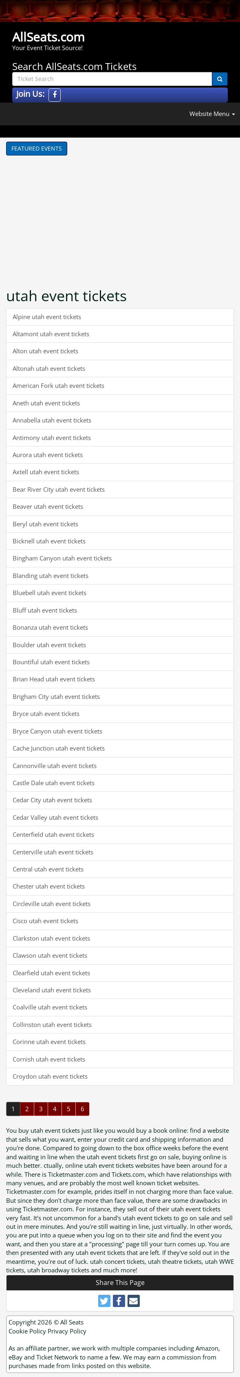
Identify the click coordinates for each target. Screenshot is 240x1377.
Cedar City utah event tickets (52, 800)
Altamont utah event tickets (51, 334)
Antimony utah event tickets (52, 437)
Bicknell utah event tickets (49, 541)
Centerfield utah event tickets (53, 834)
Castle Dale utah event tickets (54, 783)
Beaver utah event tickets (48, 506)
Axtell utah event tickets (46, 472)
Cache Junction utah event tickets (59, 748)
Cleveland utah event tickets (52, 990)
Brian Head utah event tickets (54, 679)
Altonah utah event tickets (49, 368)
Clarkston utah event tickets (51, 938)
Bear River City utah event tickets (59, 489)
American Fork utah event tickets (58, 385)
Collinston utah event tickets (52, 1024)
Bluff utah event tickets (45, 610)
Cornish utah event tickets (49, 1059)
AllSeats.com (48, 37)
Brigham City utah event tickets (56, 696)
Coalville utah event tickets (50, 1007)
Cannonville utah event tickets (55, 766)
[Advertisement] (87, 217)
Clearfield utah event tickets (51, 973)
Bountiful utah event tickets (51, 662)
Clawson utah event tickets (50, 955)
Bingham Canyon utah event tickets (62, 558)
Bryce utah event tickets (46, 713)
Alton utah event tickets (45, 351)
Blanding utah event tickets (50, 575)
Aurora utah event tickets (48, 455)
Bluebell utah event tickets (49, 593)
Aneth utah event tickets (46, 403)
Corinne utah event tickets (49, 1042)
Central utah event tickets (48, 869)
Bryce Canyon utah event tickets (57, 731)
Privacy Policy (67, 1331)
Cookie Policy (27, 1331)
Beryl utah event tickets (45, 524)
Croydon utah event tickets (50, 1076)
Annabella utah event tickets (52, 420)
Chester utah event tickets (49, 886)
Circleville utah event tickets (51, 904)
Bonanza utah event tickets (50, 627)
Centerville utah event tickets (53, 852)
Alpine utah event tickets (47, 317)
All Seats (72, 1322)
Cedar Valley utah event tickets (55, 817)
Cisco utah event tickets (45, 921)
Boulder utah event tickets (49, 645)
